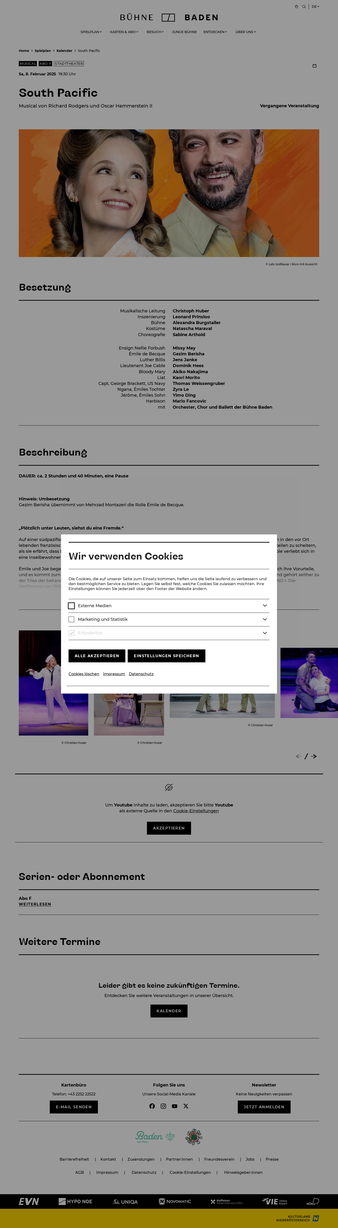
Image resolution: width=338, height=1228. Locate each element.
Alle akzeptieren (97, 656)
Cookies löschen (84, 674)
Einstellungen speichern (166, 656)
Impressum (114, 674)
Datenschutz (141, 674)
